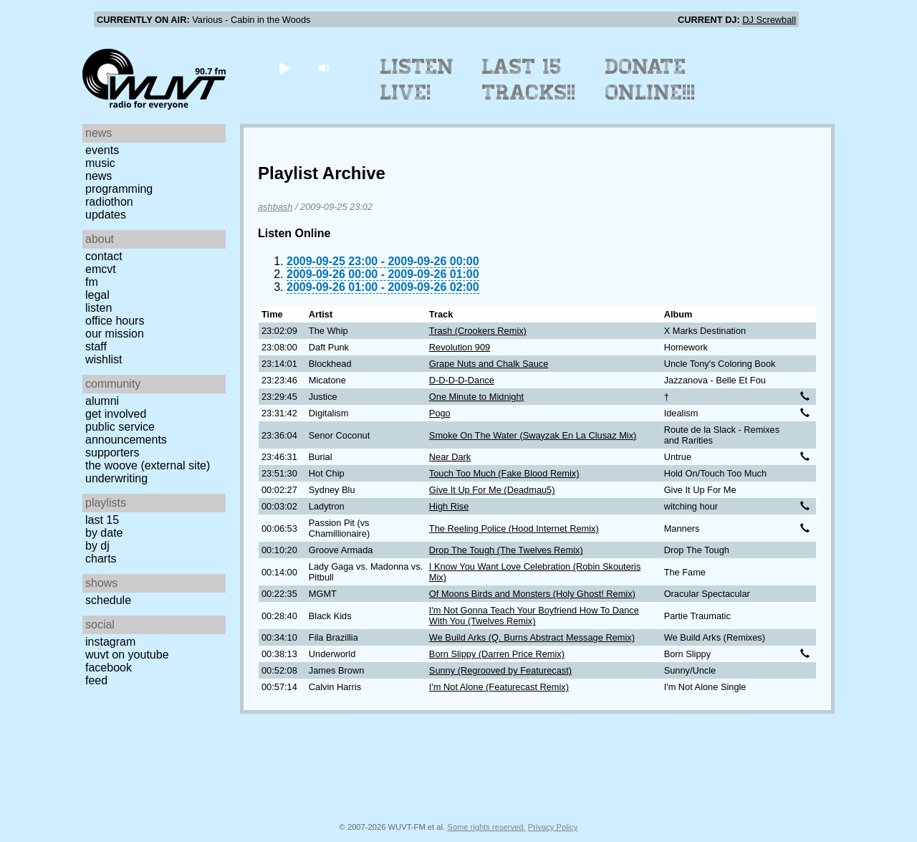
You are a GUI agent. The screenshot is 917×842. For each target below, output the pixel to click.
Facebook (108, 667)
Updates (105, 215)
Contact (104, 256)
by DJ (97, 546)
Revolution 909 (459, 347)
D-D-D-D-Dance (461, 380)
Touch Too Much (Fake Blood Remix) (504, 473)
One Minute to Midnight (476, 396)
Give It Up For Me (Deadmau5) (492, 489)
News (98, 176)
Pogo (440, 413)
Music (100, 163)
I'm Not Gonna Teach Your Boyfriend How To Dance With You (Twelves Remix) (534, 615)
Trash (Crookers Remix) (478, 330)
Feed (96, 680)
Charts (101, 558)
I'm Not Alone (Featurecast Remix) (499, 686)
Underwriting (116, 478)
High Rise (449, 506)
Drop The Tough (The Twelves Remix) (506, 550)
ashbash (275, 206)
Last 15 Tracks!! (529, 79)
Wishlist (104, 359)
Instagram (110, 642)
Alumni (102, 401)
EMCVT (100, 269)
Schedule (108, 600)
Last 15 (102, 520)
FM (91, 282)
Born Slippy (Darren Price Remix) (497, 654)
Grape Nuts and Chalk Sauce (488, 363)
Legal (97, 295)
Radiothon (109, 202)
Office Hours (114, 321)
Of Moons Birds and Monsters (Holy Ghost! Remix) (532, 593)
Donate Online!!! (650, 79)
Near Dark (450, 456)
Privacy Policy (553, 827)
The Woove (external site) (147, 465)
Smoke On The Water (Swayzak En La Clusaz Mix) (532, 435)
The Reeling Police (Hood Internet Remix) (514, 528)
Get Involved (115, 414)
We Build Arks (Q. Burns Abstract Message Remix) (532, 637)
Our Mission (114, 333)
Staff (96, 346)
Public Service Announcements (126, 433)
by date (104, 533)
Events (102, 150)
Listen (98, 308)
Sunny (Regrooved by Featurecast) (500, 670)
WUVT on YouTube (127, 655)
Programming (119, 189)
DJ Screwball (769, 19)
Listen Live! (417, 79)
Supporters (112, 452)
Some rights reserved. (486, 827)
